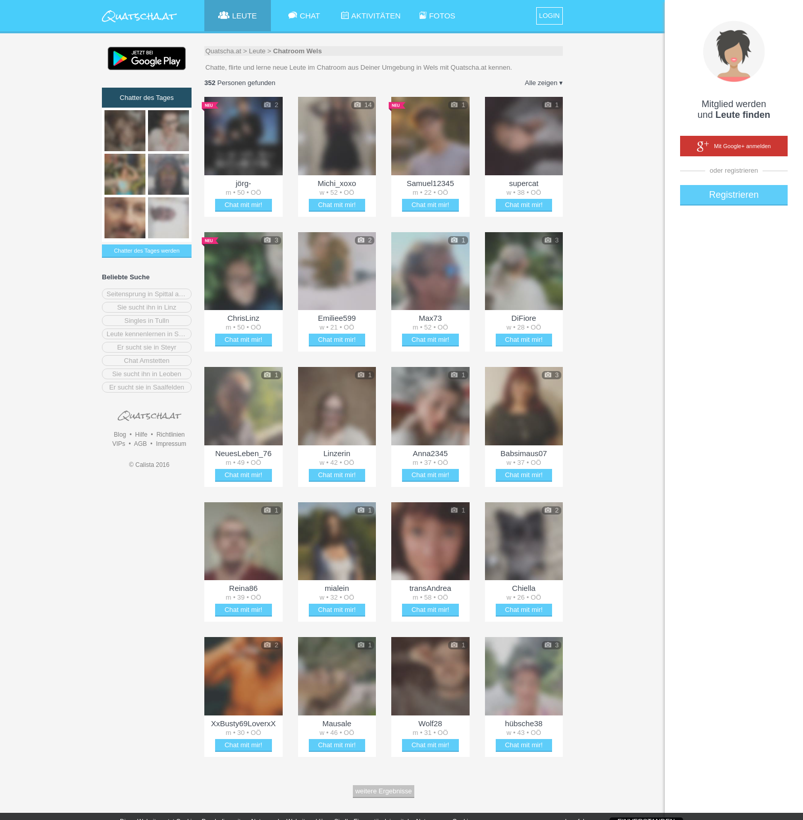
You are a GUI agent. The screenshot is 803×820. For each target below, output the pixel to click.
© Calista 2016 (149, 464)
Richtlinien (170, 434)
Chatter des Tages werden (146, 251)
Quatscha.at (223, 51)
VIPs (118, 443)
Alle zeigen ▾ (544, 83)
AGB (140, 443)
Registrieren (733, 195)
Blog (120, 434)
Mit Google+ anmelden (734, 146)
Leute (257, 51)
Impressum (171, 443)
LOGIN (549, 15)
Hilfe (141, 434)
